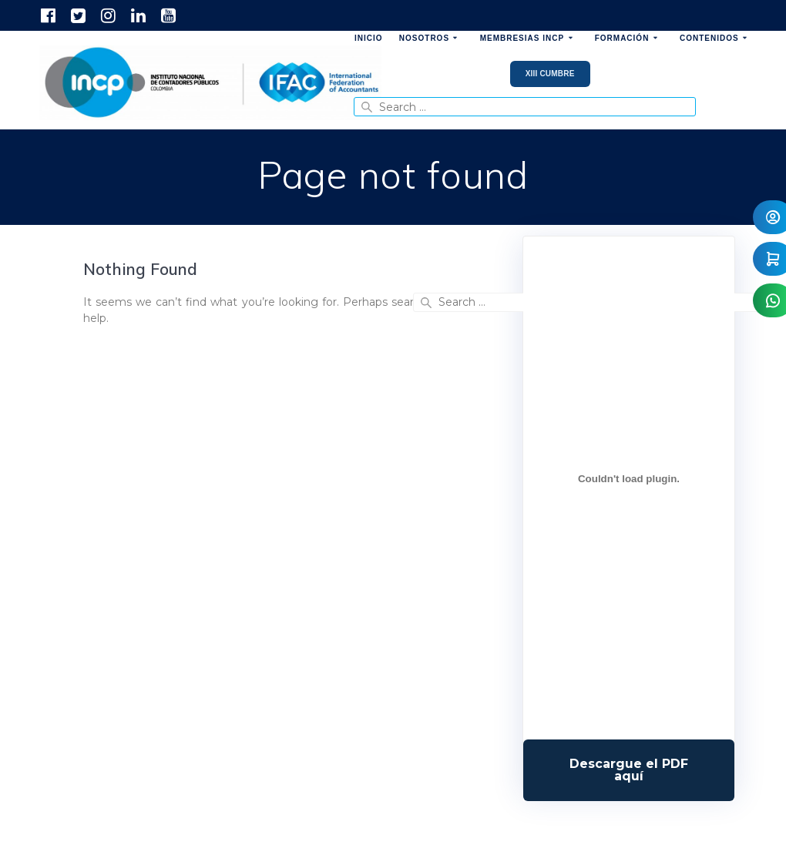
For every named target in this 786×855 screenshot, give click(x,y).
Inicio (368, 38)
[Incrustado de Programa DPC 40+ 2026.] (628, 478)
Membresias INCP (522, 38)
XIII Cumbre (550, 73)
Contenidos (709, 38)
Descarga (628, 770)
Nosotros (424, 38)
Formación (622, 38)
